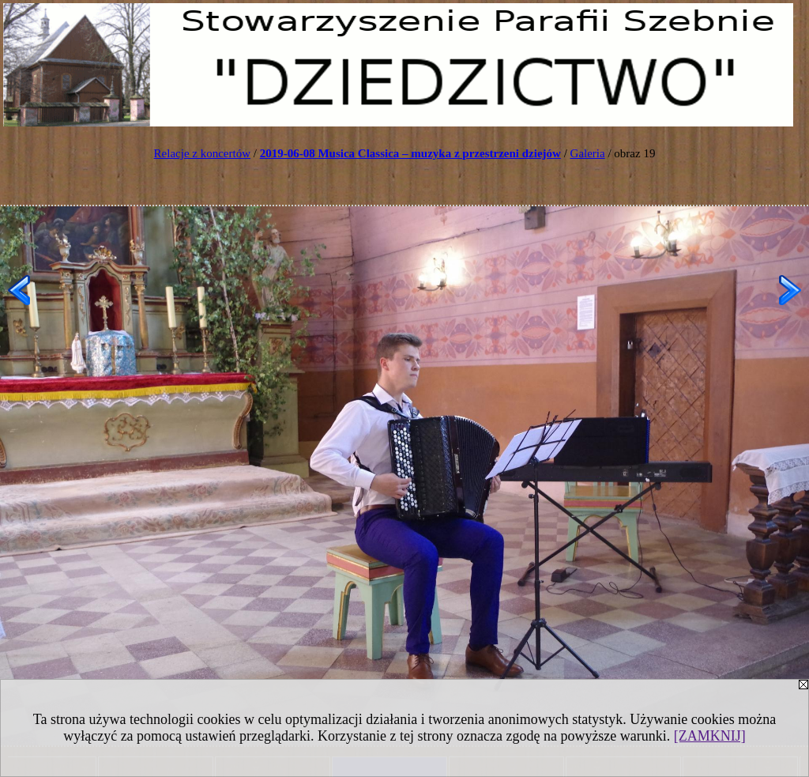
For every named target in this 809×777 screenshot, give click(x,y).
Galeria (587, 153)
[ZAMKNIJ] (710, 736)
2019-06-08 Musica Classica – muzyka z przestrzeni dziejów (410, 153)
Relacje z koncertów (202, 153)
